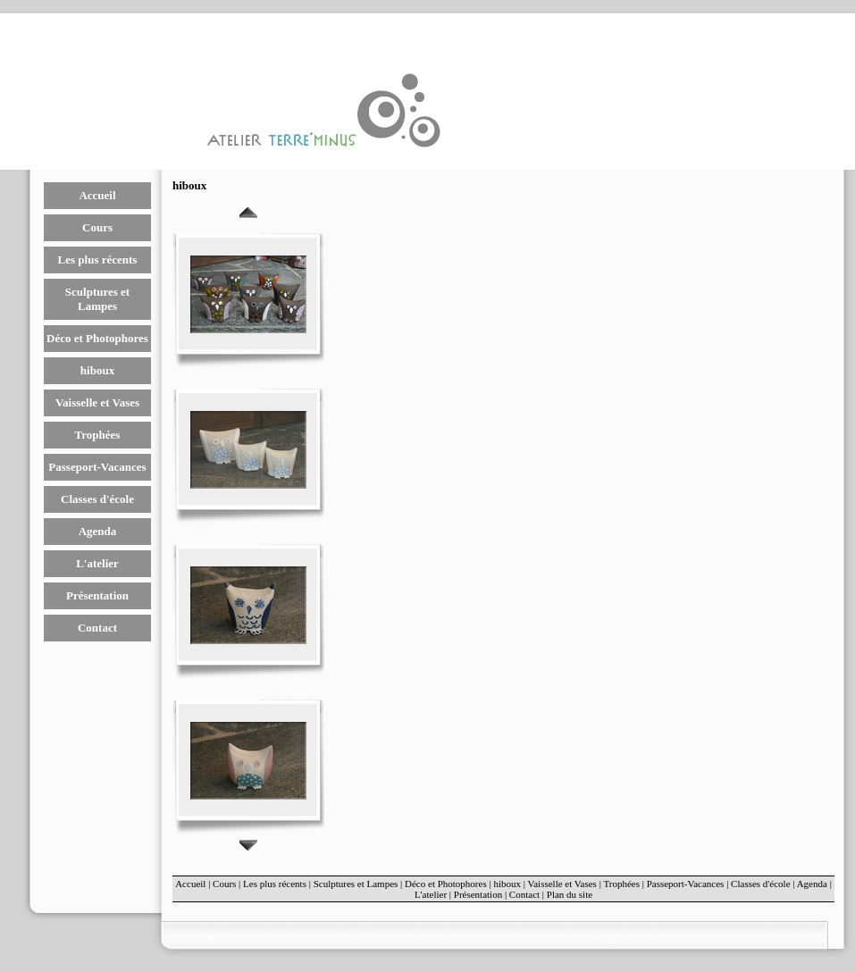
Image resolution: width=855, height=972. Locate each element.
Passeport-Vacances (97, 466)
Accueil (97, 195)
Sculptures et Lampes (97, 299)
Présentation (97, 595)
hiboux (97, 370)
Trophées (98, 434)
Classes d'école (97, 499)
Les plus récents (98, 259)
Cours (97, 227)
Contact (97, 627)
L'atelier (97, 563)
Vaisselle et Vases (97, 402)
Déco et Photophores (97, 338)
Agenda (98, 531)
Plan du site (569, 894)
